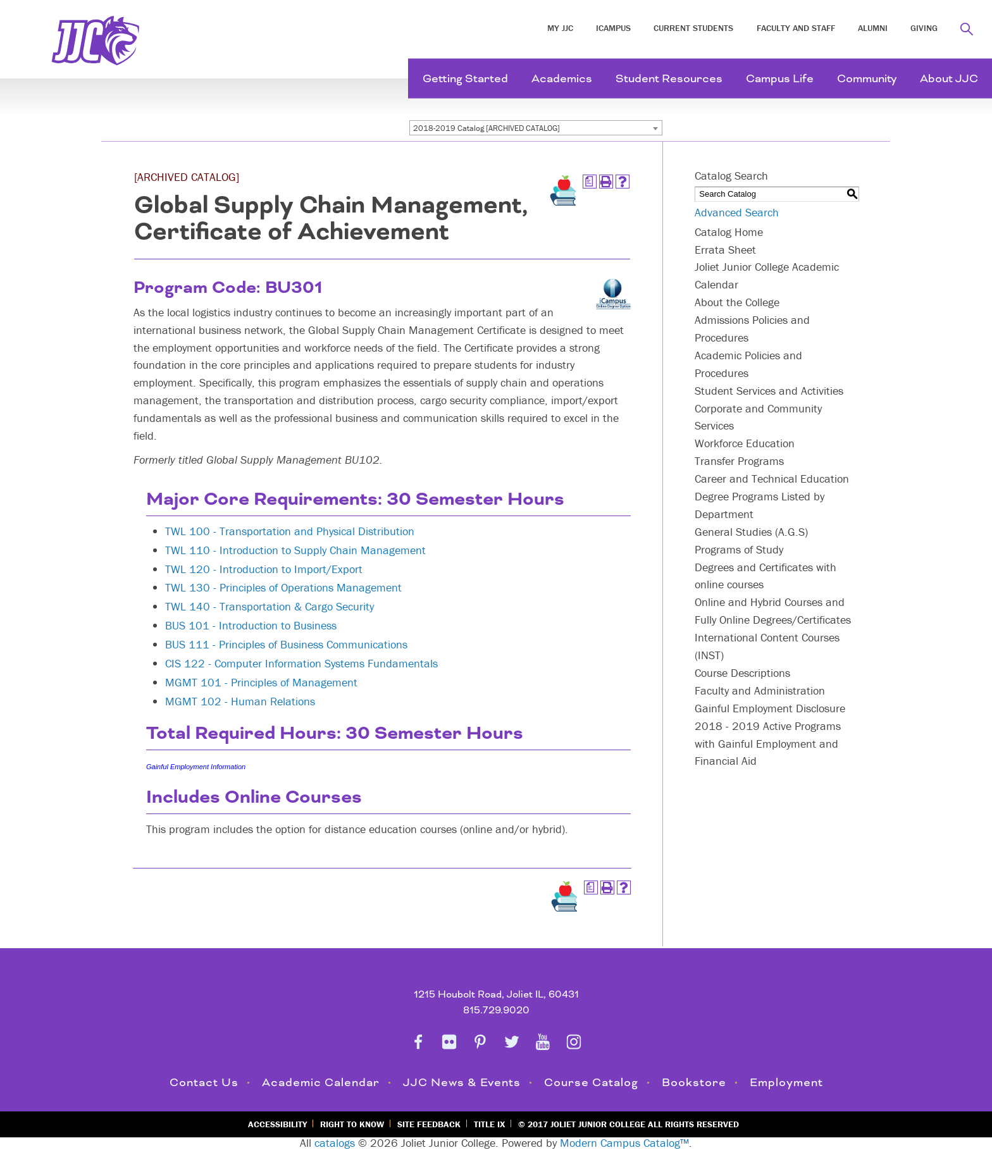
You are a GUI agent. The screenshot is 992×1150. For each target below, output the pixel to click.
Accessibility (277, 1124)
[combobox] (535, 127)
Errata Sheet (725, 249)
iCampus (613, 28)
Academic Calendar (321, 1083)
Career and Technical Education (772, 478)
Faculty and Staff (796, 28)
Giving (924, 28)
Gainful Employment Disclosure (770, 708)
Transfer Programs (739, 461)
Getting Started (465, 79)
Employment (786, 1083)
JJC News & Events (462, 1083)
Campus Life (780, 79)
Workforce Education (745, 443)
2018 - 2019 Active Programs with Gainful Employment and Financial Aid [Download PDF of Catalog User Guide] (768, 744)
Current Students (693, 28)
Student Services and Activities (769, 390)
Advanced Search (737, 212)
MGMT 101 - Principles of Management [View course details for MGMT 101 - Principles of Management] (261, 682)
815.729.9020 (496, 1010)
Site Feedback (429, 1124)
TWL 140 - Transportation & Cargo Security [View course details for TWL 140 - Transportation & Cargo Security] (269, 606)
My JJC (560, 28)
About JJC (949, 79)
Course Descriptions (742, 672)
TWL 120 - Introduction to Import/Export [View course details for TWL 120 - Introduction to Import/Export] (264, 569)
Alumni (873, 28)
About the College (737, 302)
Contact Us (204, 1083)
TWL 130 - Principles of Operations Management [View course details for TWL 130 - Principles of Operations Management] (283, 587)
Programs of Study (739, 549)
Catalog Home (729, 232)
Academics (561, 79)
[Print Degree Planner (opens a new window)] (590, 182)
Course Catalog (591, 1083)
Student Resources (669, 79)
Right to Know (352, 1124)
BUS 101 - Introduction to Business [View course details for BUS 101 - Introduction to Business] (251, 625)
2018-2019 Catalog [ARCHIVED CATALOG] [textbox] (486, 128)
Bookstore (694, 1083)
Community (866, 79)
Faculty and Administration (760, 690)
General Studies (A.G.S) (751, 531)
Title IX (489, 1124)
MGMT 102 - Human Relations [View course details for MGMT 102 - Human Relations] (240, 701)
